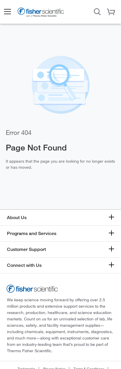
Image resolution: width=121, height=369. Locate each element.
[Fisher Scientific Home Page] (40, 13)
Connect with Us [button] (24, 265)
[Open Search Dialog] (97, 11)
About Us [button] (17, 217)
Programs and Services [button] (31, 233)
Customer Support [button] (26, 249)
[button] (7, 12)
